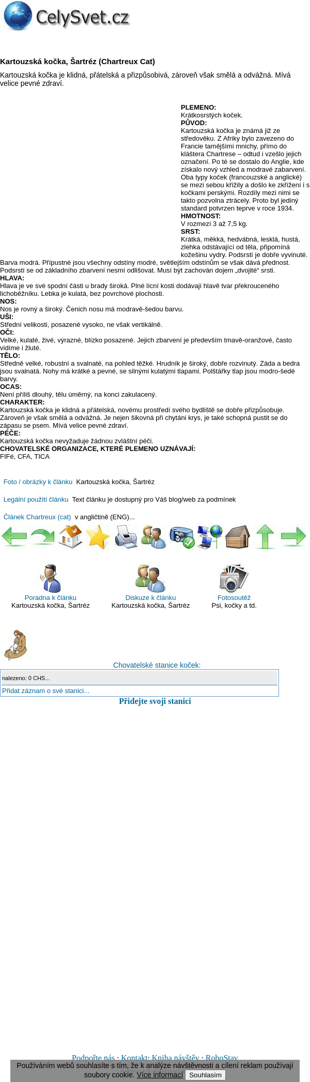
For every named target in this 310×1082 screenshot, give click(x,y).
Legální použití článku (36, 499)
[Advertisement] (87, 178)
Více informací (160, 1075)
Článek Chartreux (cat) (37, 517)
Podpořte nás (93, 1058)
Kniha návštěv (175, 1058)
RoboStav (222, 1058)
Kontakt (134, 1058)
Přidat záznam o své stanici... (45, 691)
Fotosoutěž (234, 582)
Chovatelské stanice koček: (100, 649)
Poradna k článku (50, 582)
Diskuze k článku (151, 582)
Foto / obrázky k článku (38, 482)
